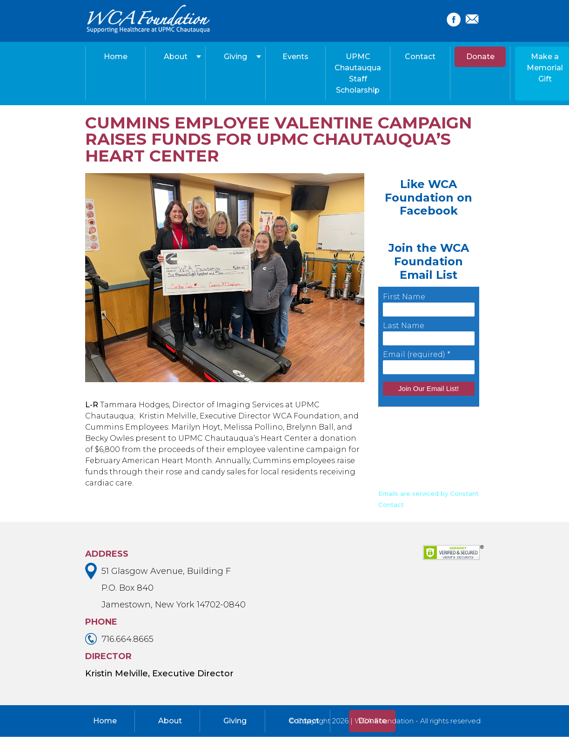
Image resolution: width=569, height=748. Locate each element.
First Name (404, 296)
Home (115, 56)
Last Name (403, 325)
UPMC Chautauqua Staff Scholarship (358, 73)
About (175, 56)
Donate (480, 56)
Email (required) (416, 354)
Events (295, 56)
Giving (235, 56)
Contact (420, 56)
